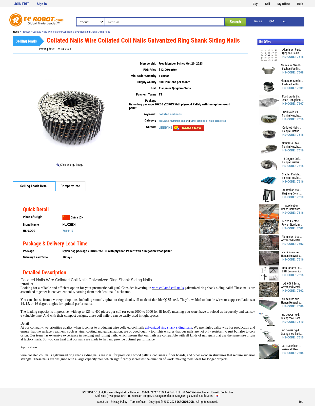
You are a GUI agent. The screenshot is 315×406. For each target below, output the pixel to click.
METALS (163, 120)
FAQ (284, 21)
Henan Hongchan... (291, 100)
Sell (267, 4)
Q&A (272, 21)
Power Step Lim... (291, 224)
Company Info (70, 186)
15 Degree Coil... (291, 159)
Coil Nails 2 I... (291, 112)
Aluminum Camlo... (292, 81)
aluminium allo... (291, 299)
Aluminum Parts (291, 49)
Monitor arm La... (292, 268)
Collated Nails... (291, 127)
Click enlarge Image (70, 165)
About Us (102, 402)
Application (291, 205)
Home (16, 31)
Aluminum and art (179, 120)
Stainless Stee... (291, 143)
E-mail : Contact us (222, 392)
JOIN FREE (21, 4)
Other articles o (199, 120)
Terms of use (138, 402)
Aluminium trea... (292, 237)
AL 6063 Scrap (291, 283)
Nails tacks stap (217, 120)
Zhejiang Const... (292, 193)
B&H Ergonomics (291, 271)
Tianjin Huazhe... (292, 115)
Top (301, 402)
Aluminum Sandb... (292, 65)
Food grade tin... (291, 96)
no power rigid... (291, 314)
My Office (283, 4)
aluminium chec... (291, 252)
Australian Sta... (291, 190)
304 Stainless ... (291, 346)
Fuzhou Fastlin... (291, 69)
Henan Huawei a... (291, 256)
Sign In (42, 4)
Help (300, 4)
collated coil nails (170, 114)
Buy (255, 4)
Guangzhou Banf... (291, 318)
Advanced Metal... (291, 240)
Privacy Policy (119, 402)
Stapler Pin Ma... (292, 174)
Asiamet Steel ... (291, 349)
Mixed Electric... (291, 221)
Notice (258, 21)
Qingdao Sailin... (291, 53)
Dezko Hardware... (291, 209)
